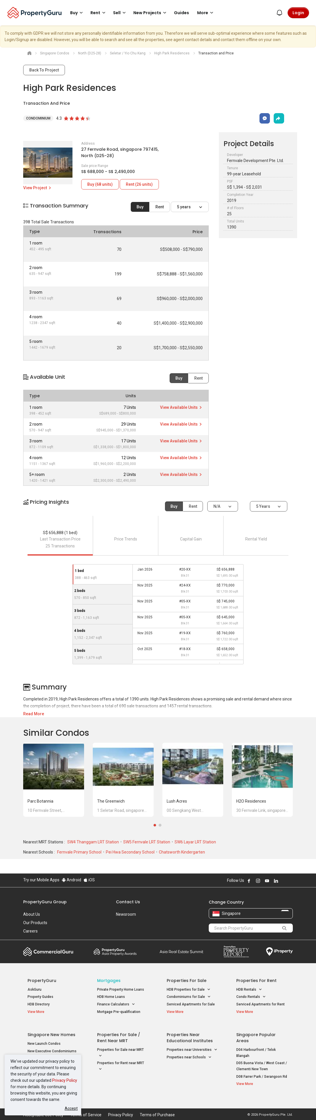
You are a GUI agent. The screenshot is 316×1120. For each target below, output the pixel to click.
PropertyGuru (42, 980)
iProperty (279, 951)
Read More (33, 713)
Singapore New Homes (51, 1030)
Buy (140, 207)
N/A (217, 506)
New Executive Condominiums (52, 1047)
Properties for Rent (256, 980)
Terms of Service (85, 1106)
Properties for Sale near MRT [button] (120, 1049)
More (206, 12)
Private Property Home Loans (120, 989)
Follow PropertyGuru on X (284, 880)
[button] (158, 507)
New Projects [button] (150, 12)
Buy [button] (77, 12)
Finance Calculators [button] (116, 1004)
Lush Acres (177, 801)
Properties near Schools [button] (189, 1053)
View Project (37, 187)
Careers (30, 931)
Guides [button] (181, 13)
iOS (89, 880)
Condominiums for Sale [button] (189, 997)
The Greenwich (111, 801)
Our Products (35, 922)
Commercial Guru (48, 951)
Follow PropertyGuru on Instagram (258, 880)
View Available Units (181, 407)
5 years (184, 207)
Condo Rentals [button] (251, 997)
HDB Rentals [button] (249, 990)
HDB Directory (39, 1004)
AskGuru (34, 989)
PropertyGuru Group (45, 902)
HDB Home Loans (111, 997)
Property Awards (115, 951)
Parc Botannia (40, 801)
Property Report (236, 951)
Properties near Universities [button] (192, 1046)
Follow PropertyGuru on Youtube (267, 880)
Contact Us (128, 902)
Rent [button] (98, 12)
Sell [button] (120, 12)
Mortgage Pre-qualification (118, 1012)
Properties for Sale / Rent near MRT (118, 1034)
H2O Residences (251, 801)
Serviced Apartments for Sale (191, 1004)
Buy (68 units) (100, 184)
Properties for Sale (186, 980)
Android (71, 880)
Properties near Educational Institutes (190, 1034)
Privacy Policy (64, 1080)
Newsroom (126, 914)
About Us (31, 914)
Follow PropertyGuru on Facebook (249, 880)
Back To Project (44, 70)
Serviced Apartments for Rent (260, 1004)
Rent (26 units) (139, 184)
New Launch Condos (44, 1040)
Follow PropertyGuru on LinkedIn (276, 880)
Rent (159, 207)
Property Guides (40, 997)
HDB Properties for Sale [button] (188, 990)
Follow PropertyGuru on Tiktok (290, 880)
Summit (181, 951)
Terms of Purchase (157, 1106)
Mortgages (109, 980)
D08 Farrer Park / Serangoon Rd (261, 1072)
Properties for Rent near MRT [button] (120, 1062)
